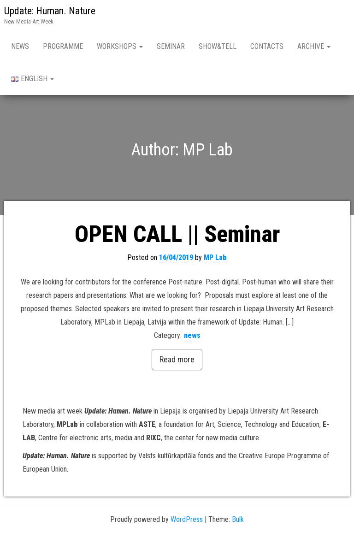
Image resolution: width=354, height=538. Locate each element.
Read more (177, 359)
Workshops (120, 46)
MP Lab (215, 257)
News (20, 46)
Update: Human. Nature (49, 11)
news (192, 335)
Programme (63, 46)
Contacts (266, 46)
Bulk (238, 519)
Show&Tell (217, 46)
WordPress (187, 519)
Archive (313, 46)
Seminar (171, 46)
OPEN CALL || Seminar (177, 234)
